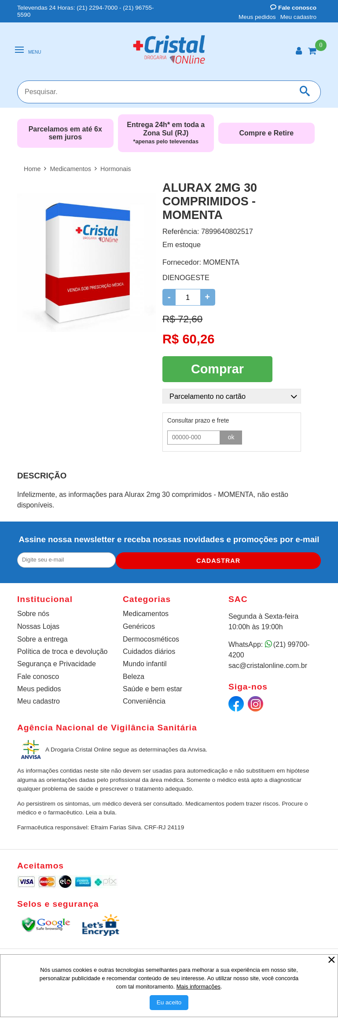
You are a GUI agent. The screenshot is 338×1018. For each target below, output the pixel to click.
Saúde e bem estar (152, 687)
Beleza (133, 675)
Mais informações (198, 986)
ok (231, 434)
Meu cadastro (298, 17)
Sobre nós (33, 612)
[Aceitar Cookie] (169, 1002)
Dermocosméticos (151, 637)
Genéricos (139, 624)
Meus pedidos (257, 17)
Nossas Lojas (38, 624)
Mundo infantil (145, 662)
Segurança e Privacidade (56, 662)
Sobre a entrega (42, 637)
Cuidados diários (149, 649)
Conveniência (144, 699)
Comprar (217, 368)
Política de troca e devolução (62, 649)
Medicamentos (146, 612)
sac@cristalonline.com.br (267, 664)
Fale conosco (293, 7)
